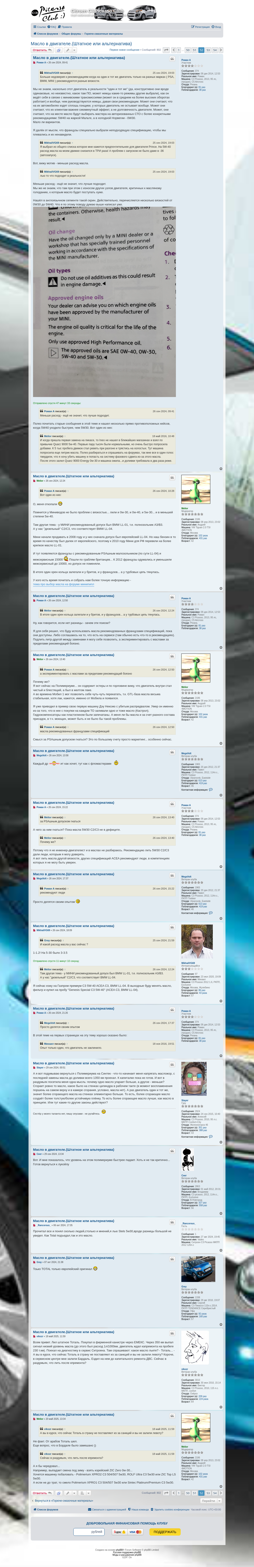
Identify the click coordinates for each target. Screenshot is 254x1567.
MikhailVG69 (51, 72)
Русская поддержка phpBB (127, 1552)
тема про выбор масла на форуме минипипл (63, 584)
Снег (184, 1175)
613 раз (202, 780)
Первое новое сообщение (124, 49)
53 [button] (208, 50)
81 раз (202, 87)
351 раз (202, 1127)
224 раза (203, 1399)
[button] (166, 50)
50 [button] (187, 50)
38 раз (202, 90)
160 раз (203, 1316)
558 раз (203, 1205)
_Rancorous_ (188, 1223)
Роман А (186, 60)
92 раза (202, 1314)
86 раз (202, 990)
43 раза (203, 993)
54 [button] (215, 50)
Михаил (49, 1043)
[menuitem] (51, 27)
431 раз (203, 538)
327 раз (202, 1202)
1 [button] (179, 50)
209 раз (202, 1396)
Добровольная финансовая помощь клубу (127, 1523)
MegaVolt (186, 753)
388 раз (203, 1130)
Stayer (184, 1100)
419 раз (203, 783)
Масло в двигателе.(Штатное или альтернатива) (81, 43)
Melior (48, 436)
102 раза (203, 535)
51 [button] (194, 50)
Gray (47, 940)
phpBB (119, 1550)
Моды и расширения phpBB (127, 1555)
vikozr (184, 1369)
